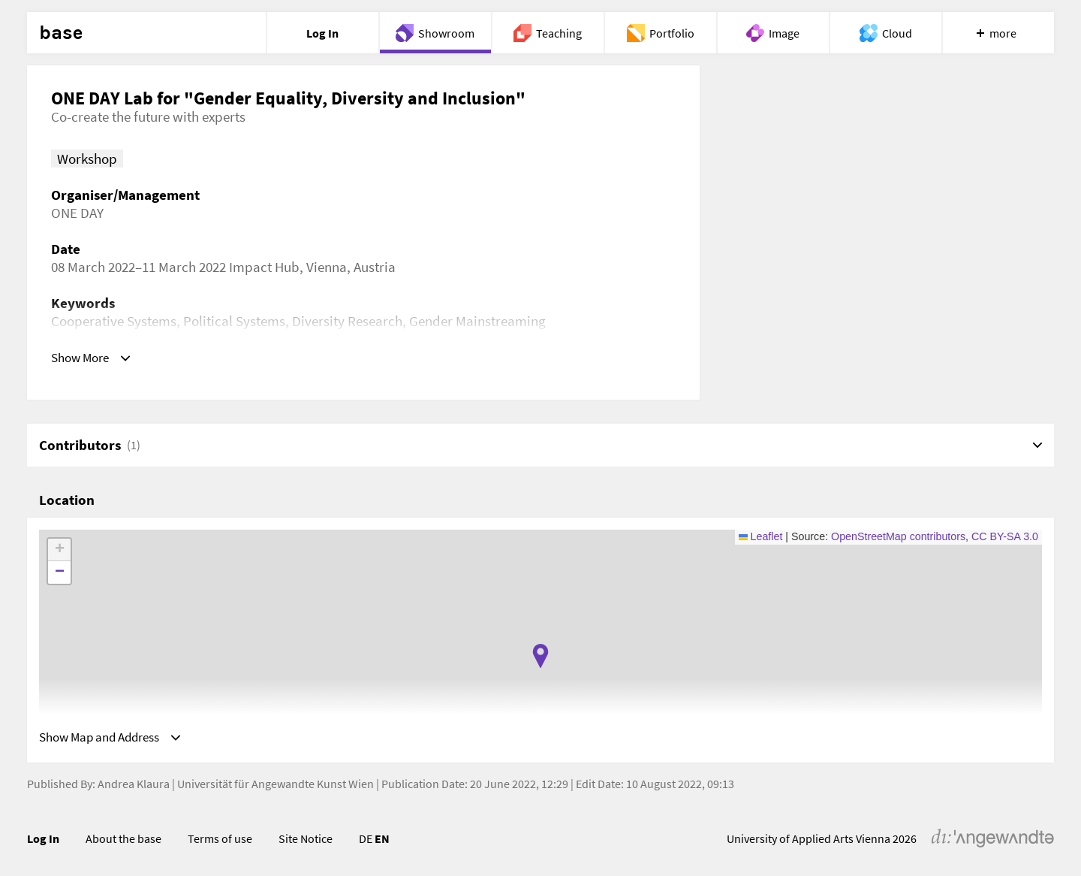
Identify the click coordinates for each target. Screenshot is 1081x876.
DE (365, 842)
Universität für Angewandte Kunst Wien (275, 787)
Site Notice (306, 842)
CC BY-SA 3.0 (1004, 536)
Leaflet (761, 536)
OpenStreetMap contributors (898, 536)
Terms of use (220, 842)
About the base (123, 842)
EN (382, 842)
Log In (43, 842)
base (61, 33)
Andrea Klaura (134, 787)
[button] (540, 656)
